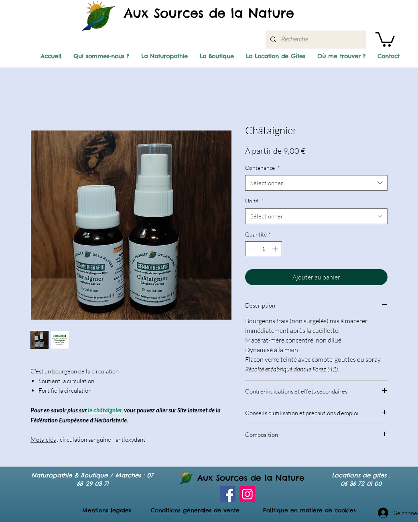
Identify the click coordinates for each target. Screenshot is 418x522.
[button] (385, 39)
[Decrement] (251, 249)
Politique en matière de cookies (309, 510)
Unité (254, 201)
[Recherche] (315, 40)
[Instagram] (247, 494)
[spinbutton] (263, 249)
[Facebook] (227, 494)
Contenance (262, 167)
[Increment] (276, 249)
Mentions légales (106, 510)
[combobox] (316, 183)
